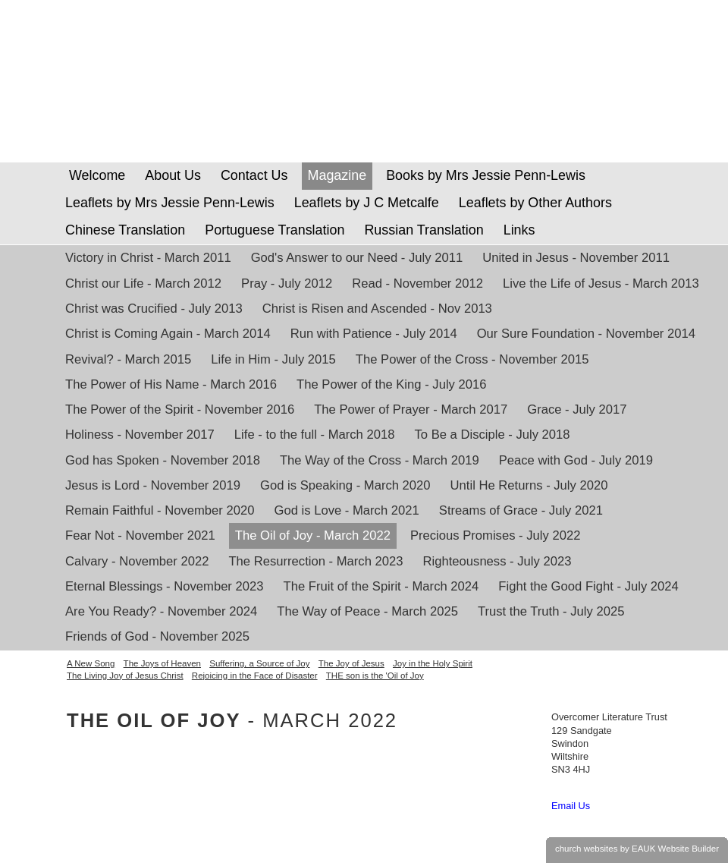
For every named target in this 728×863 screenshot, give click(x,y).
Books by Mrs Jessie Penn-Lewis (485, 175)
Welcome (95, 175)
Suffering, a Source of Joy (259, 663)
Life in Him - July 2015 (273, 359)
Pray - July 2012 (286, 283)
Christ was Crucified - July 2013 (154, 308)
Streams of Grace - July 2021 (521, 510)
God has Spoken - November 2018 (162, 460)
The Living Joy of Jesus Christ (125, 675)
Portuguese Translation (274, 230)
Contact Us (254, 175)
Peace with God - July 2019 (576, 460)
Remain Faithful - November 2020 (160, 510)
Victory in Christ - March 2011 (148, 257)
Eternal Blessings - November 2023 (164, 586)
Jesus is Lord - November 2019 (152, 485)
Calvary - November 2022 (137, 561)
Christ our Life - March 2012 (143, 283)
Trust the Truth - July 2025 (551, 611)
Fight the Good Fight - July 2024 (588, 586)
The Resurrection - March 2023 (315, 561)
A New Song (91, 663)
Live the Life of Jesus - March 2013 (601, 283)
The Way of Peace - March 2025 (367, 611)
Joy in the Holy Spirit (432, 663)
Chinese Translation (125, 230)
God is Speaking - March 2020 (345, 485)
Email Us (570, 805)
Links (519, 230)
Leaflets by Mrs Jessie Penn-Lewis (170, 202)
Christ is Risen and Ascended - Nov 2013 (377, 308)
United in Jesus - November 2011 (576, 257)
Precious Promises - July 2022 (495, 535)
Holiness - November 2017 (140, 434)
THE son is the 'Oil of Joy (375, 675)
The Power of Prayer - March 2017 (410, 409)
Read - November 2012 (417, 283)
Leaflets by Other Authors (535, 202)
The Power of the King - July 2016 (391, 384)
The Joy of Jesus (351, 663)
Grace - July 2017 (576, 409)
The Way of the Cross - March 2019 (379, 460)
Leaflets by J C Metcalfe (366, 202)
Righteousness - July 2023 (497, 561)
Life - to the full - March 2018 (314, 434)
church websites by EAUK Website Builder (637, 848)
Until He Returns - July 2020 (529, 485)
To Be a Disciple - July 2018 (492, 434)
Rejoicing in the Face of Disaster (255, 675)
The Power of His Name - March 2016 (171, 384)
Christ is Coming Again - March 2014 (168, 333)
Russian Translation (423, 230)
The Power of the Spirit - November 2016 (179, 409)
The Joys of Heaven (162, 663)
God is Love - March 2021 (347, 510)
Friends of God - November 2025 (157, 636)
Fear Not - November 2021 (140, 535)
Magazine (337, 175)
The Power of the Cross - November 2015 (472, 359)
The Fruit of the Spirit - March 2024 (381, 586)
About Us (173, 175)
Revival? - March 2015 (128, 359)
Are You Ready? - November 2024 (161, 611)
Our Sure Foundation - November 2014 (586, 333)
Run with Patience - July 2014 (373, 333)
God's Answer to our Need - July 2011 (357, 257)
